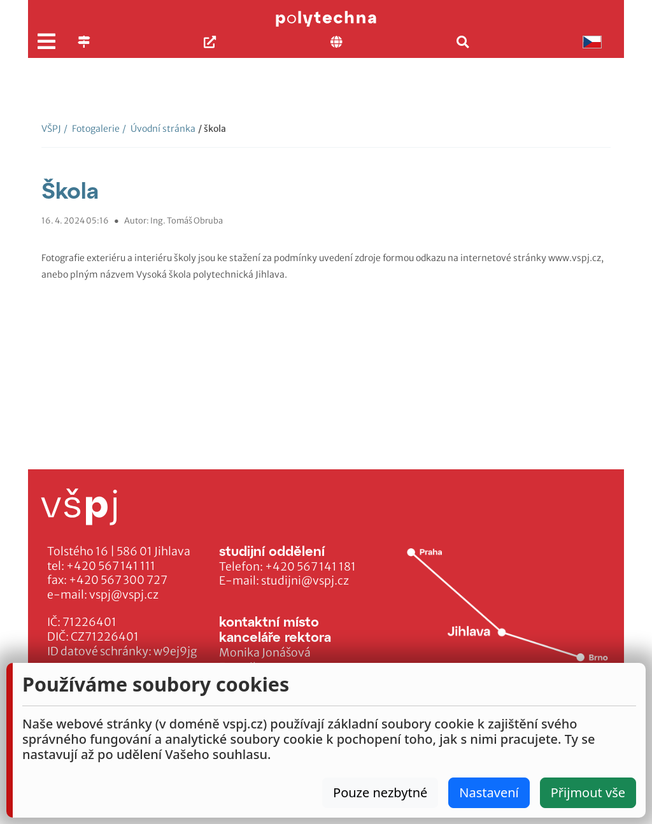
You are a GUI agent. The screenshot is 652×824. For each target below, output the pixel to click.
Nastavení (488, 792)
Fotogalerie (92, 128)
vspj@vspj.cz (124, 595)
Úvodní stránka (158, 128)
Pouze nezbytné (380, 792)
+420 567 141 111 (110, 566)
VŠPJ (51, 128)
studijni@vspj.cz (305, 581)
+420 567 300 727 (118, 580)
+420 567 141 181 (310, 567)
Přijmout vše (588, 792)
